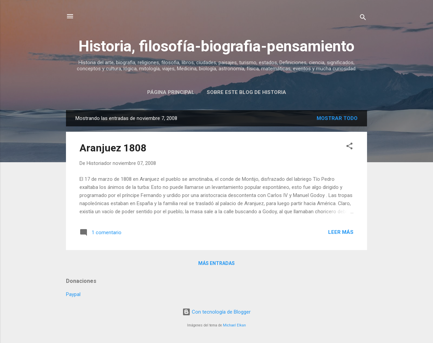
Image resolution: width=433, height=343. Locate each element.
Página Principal (171, 92)
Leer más (341, 232)
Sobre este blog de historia (246, 92)
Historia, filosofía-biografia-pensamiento (216, 46)
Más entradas (216, 263)
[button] (349, 147)
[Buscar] (363, 18)
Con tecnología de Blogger (216, 312)
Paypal (73, 294)
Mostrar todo (337, 118)
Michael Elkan (234, 325)
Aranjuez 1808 (112, 148)
